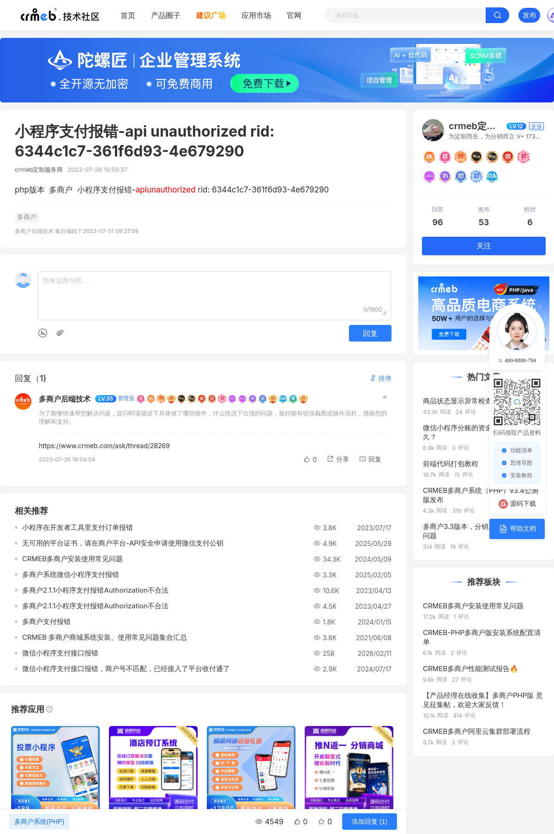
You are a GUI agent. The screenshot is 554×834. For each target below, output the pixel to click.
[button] (380, 378)
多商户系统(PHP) (39, 821)
